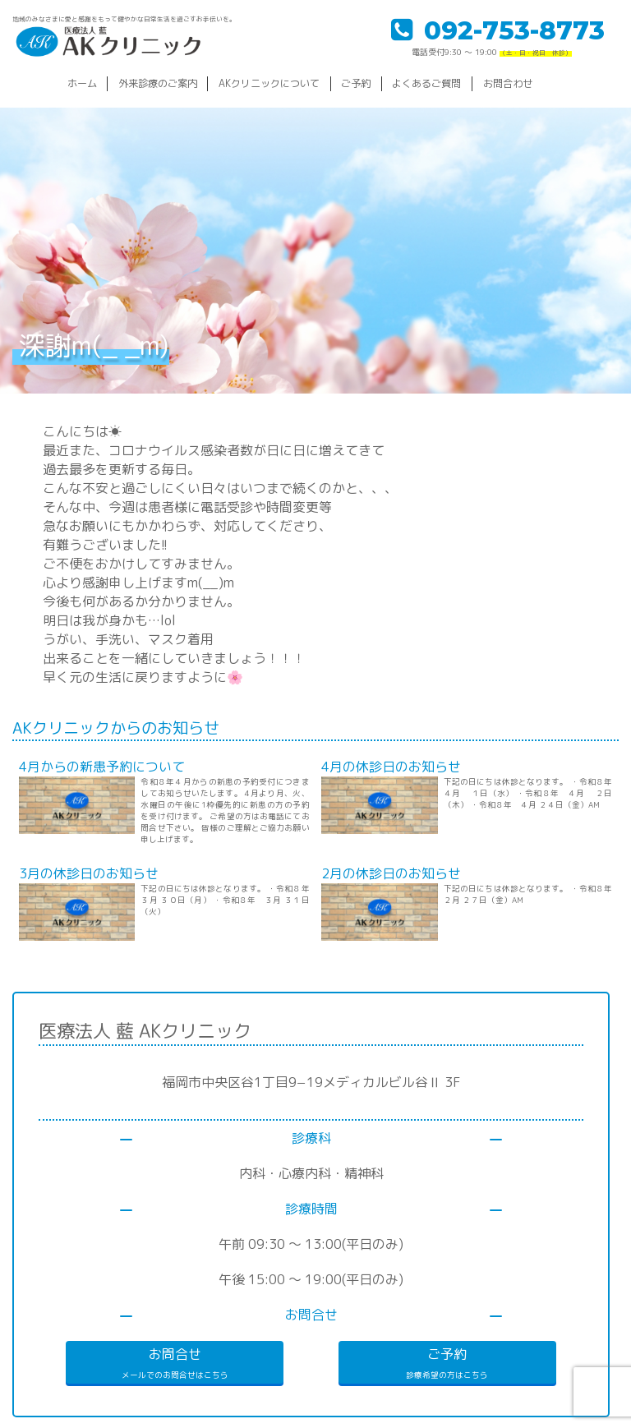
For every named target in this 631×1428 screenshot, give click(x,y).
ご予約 (356, 83)
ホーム (82, 83)
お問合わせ (507, 83)
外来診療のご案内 (157, 83)
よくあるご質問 (426, 83)
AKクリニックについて (269, 83)
